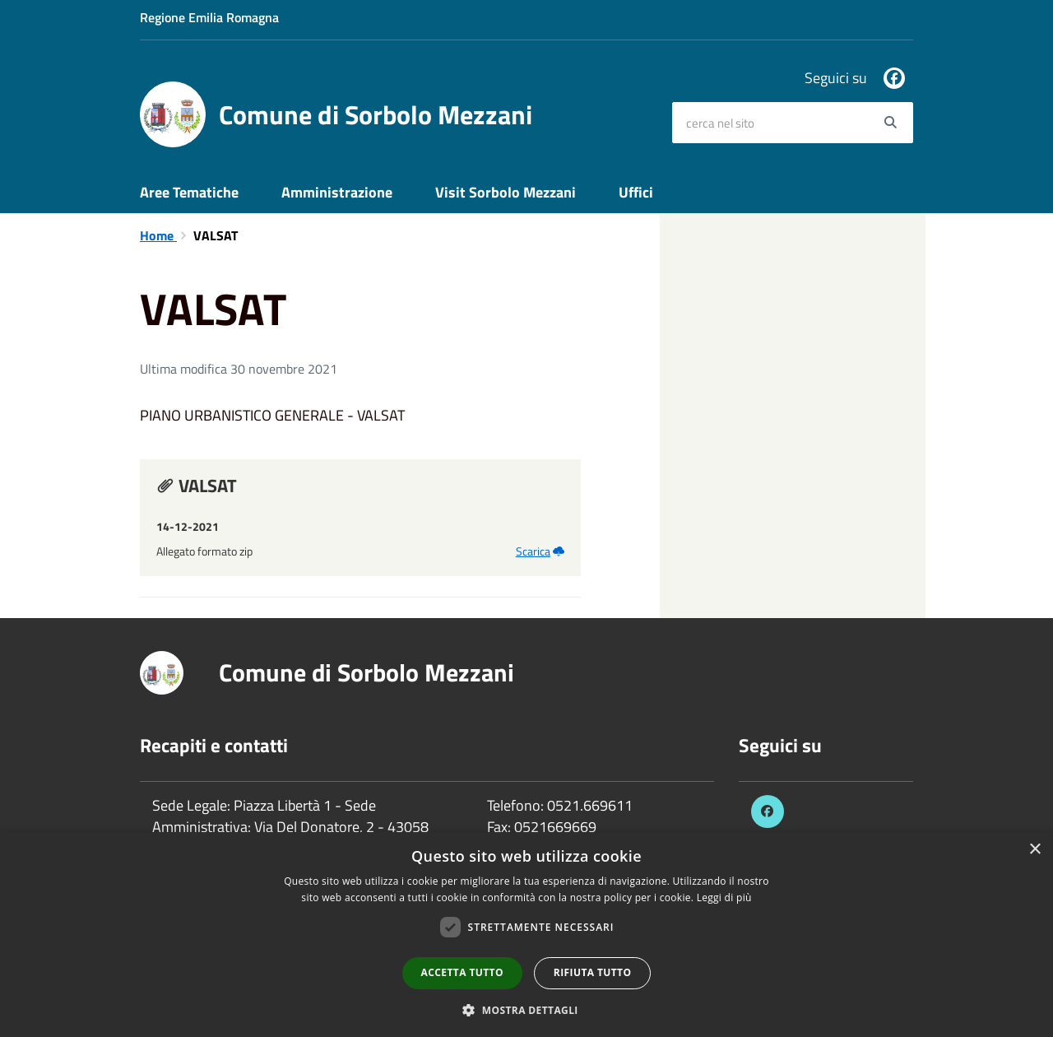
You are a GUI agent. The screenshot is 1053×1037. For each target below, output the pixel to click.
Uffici (636, 192)
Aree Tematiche (189, 192)
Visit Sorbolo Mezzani (505, 192)
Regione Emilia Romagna (209, 17)
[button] (526, 1009)
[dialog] (526, 934)
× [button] (1034, 850)
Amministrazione (336, 192)
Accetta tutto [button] (462, 972)
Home (158, 235)
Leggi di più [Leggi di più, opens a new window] (724, 897)
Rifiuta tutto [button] (593, 972)
